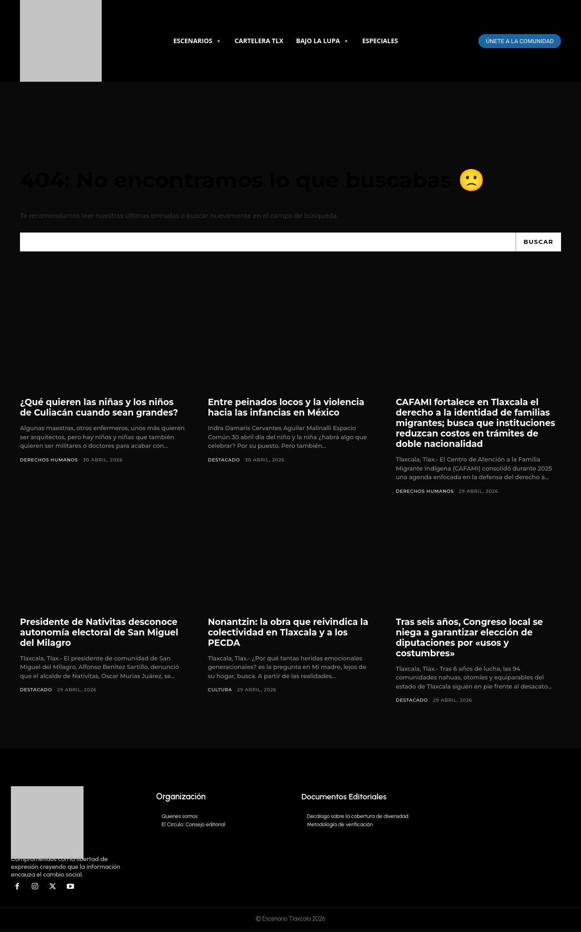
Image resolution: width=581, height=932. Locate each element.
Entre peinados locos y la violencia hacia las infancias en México (289, 409)
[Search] (538, 243)
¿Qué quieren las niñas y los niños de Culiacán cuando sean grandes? (102, 409)
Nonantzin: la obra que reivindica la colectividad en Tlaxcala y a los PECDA (286, 634)
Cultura (220, 691)
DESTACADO (224, 461)
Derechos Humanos (49, 461)
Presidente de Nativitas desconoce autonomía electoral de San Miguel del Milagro (102, 634)
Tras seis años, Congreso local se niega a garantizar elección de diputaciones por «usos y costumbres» (473, 639)
